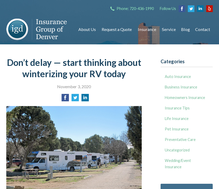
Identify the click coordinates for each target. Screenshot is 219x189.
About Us (87, 29)
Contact (202, 29)
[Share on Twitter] (75, 99)
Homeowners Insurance (185, 97)
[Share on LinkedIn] (85, 99)
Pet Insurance (177, 129)
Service (169, 29)
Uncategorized (177, 150)
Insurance (147, 29)
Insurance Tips (177, 108)
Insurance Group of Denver (37, 29)
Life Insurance (177, 118)
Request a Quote (117, 29)
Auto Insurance (178, 76)
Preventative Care (180, 139)
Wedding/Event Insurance (178, 163)
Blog (185, 29)
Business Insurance (181, 87)
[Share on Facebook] (65, 99)
